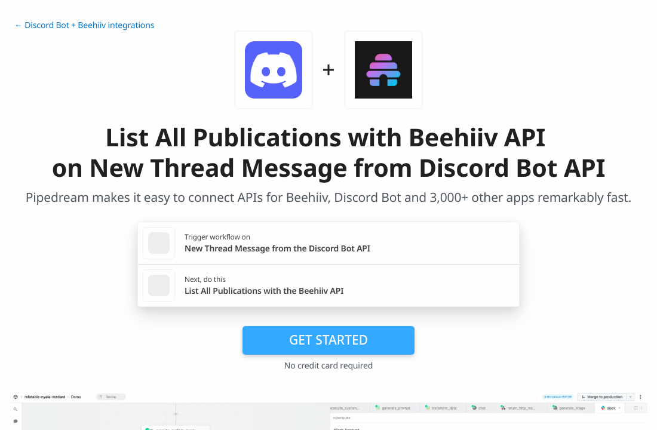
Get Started (328, 339)
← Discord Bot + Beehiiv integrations (84, 25)
